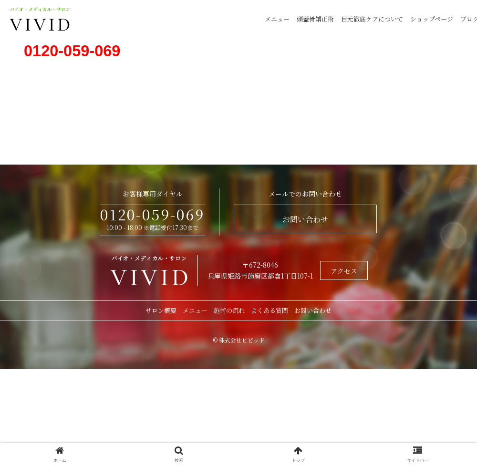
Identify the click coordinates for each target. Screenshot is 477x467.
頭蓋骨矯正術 (315, 18)
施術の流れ (229, 310)
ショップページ (431, 18)
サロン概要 (160, 310)
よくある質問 (269, 310)
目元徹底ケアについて (372, 18)
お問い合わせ (305, 219)
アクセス (344, 271)
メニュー (277, 18)
